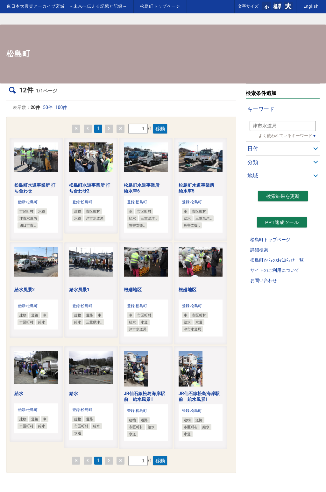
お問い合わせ (263, 280)
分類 (252, 162)
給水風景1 (79, 289)
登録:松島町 (28, 202)
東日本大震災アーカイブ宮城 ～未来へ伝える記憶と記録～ (67, 6)
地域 (252, 175)
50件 (48, 107)
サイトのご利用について (274, 270)
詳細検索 (259, 249)
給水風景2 (24, 289)
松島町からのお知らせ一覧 (277, 260)
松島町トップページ (160, 6)
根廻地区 (133, 289)
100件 (61, 107)
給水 (18, 393)
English (311, 6)
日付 (252, 148)
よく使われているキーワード (285, 135)
